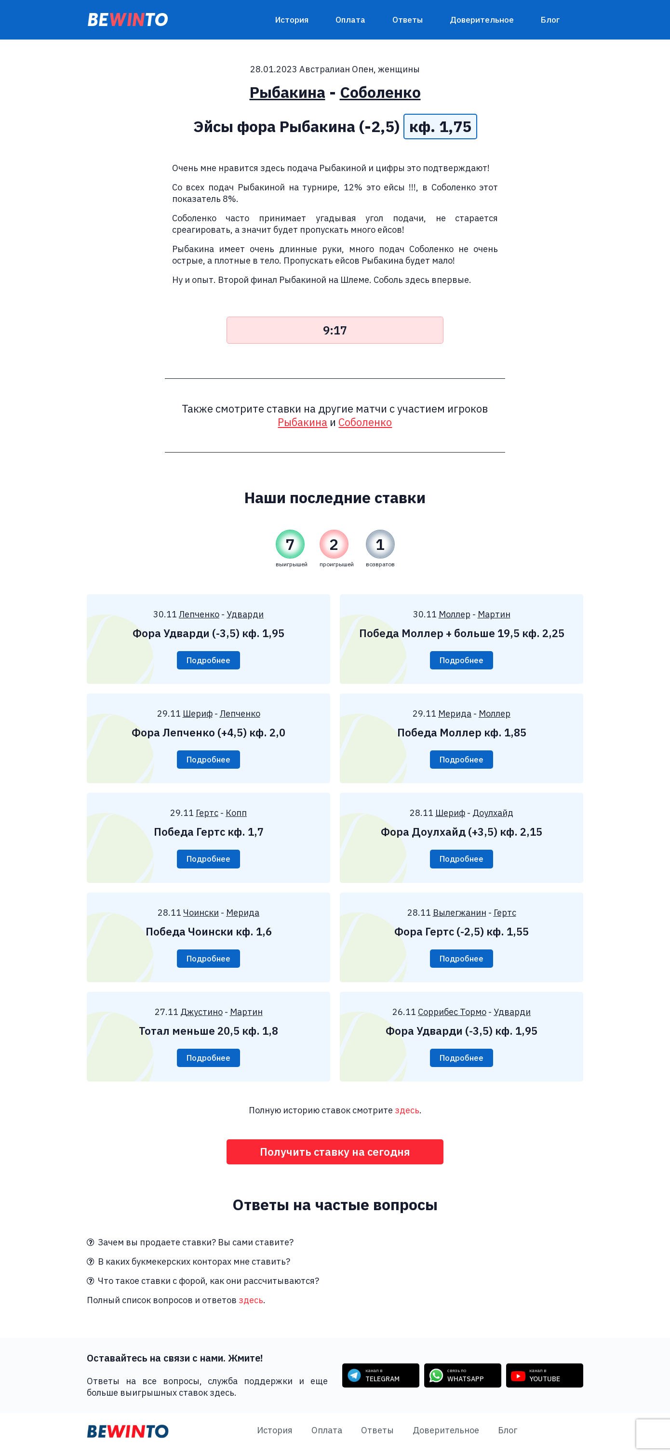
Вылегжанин (459, 915)
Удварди (245, 614)
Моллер (454, 614)
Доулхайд (492, 814)
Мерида (454, 714)
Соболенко (380, 92)
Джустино (201, 1015)
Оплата (350, 19)
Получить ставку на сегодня (335, 1156)
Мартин (494, 614)
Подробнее (208, 661)
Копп (236, 814)
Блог (550, 19)
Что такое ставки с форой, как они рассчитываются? (203, 1286)
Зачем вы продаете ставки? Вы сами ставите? (190, 1248)
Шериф (198, 714)
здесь (407, 1114)
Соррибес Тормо (452, 1015)
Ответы (407, 19)
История (291, 19)
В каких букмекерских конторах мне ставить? (188, 1267)
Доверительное (482, 19)
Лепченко (199, 614)
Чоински (201, 915)
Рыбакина (287, 92)
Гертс (207, 814)
